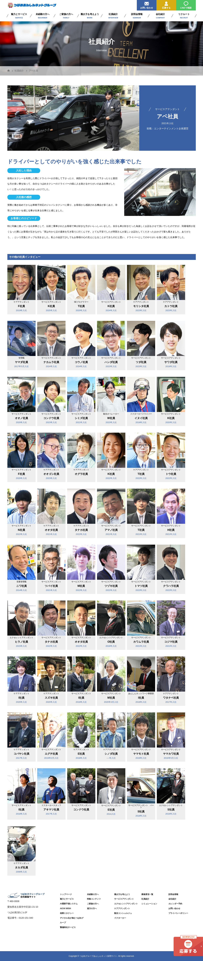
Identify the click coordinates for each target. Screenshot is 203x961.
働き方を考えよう (122, 894)
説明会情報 (173, 894)
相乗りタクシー (67, 913)
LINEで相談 (186, 4)
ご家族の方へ (93, 904)
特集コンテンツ (94, 899)
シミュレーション (149, 904)
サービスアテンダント (124, 899)
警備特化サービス (68, 927)
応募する (166, 4)
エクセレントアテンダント (126, 904)
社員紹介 (145, 899)
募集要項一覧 (147, 894)
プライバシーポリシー (178, 913)
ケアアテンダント (122, 908)
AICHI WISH (65, 908)
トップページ (66, 894)
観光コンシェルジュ (123, 913)
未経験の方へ (93, 894)
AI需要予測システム (69, 904)
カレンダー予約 (175, 904)
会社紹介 (172, 899)
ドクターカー (120, 918)
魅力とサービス (67, 899)
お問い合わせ (146, 4)
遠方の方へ (92, 908)
